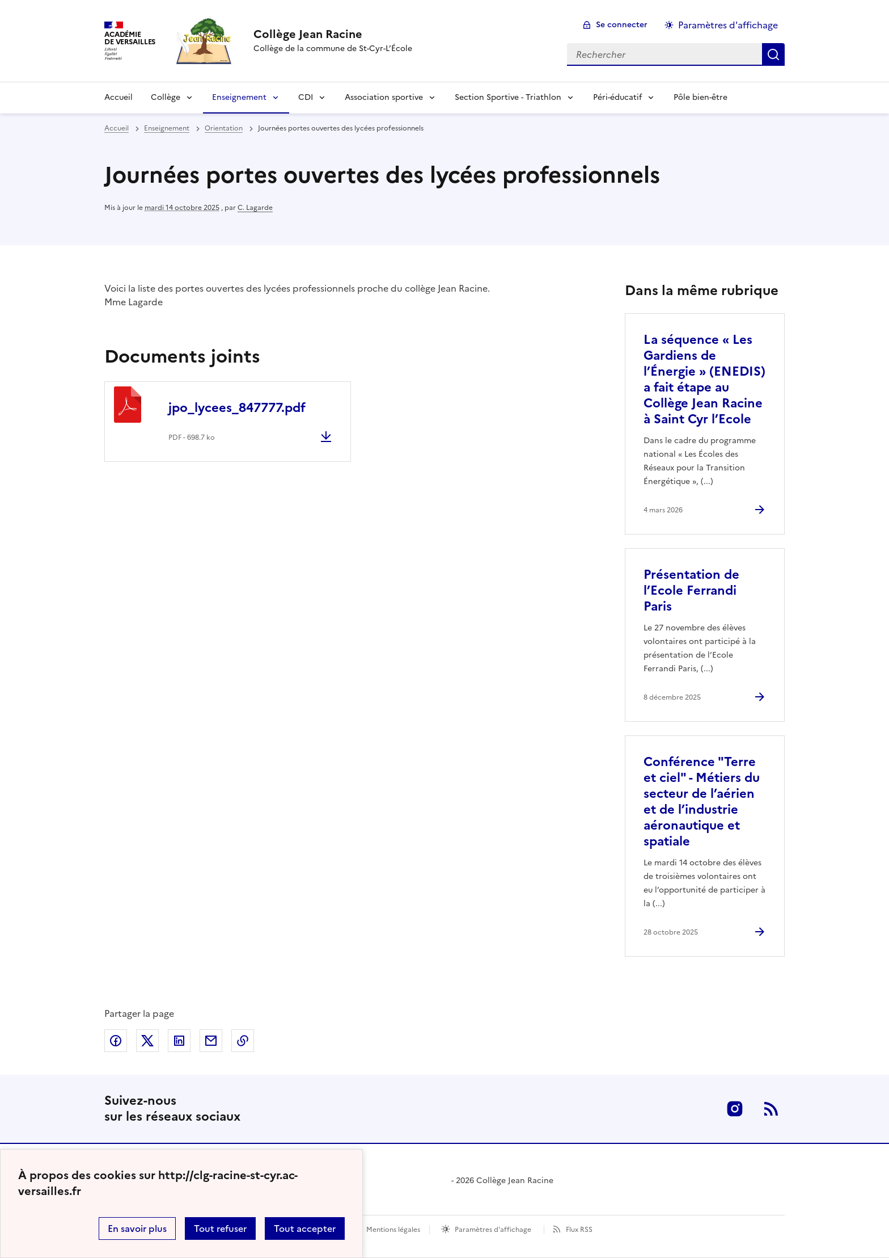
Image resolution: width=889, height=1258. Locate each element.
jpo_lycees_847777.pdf (237, 407)
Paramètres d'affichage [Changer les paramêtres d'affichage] (728, 25)
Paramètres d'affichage (493, 1230)
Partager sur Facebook (115, 1040)
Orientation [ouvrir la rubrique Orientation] (224, 128)
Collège (165, 97)
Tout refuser (220, 1228)
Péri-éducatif (617, 97)
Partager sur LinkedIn (179, 1040)
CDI (305, 97)
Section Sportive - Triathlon (508, 97)
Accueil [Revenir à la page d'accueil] (118, 97)
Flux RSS (579, 1230)
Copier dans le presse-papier (242, 1040)
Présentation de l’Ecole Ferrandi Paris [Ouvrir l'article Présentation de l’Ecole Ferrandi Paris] (691, 590)
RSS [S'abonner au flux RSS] (771, 1108)
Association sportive (384, 97)
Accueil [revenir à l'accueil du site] (116, 128)
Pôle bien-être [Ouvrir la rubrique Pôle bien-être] (700, 97)
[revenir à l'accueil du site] (332, 34)
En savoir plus (137, 1228)
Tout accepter (305, 1228)
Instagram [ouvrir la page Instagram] (734, 1108)
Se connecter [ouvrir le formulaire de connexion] (621, 25)
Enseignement (239, 97)
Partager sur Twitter (147, 1040)
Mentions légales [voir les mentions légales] (393, 1230)
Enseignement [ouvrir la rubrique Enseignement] (166, 128)
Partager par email (211, 1040)
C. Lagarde (255, 208)
